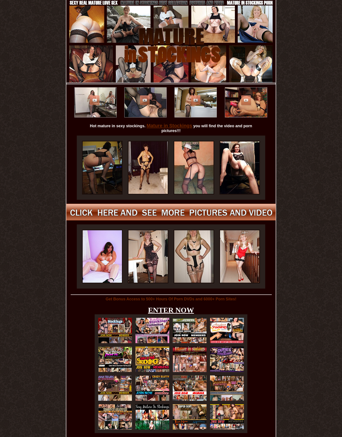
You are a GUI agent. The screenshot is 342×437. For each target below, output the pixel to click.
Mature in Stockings (169, 125)
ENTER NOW (171, 310)
